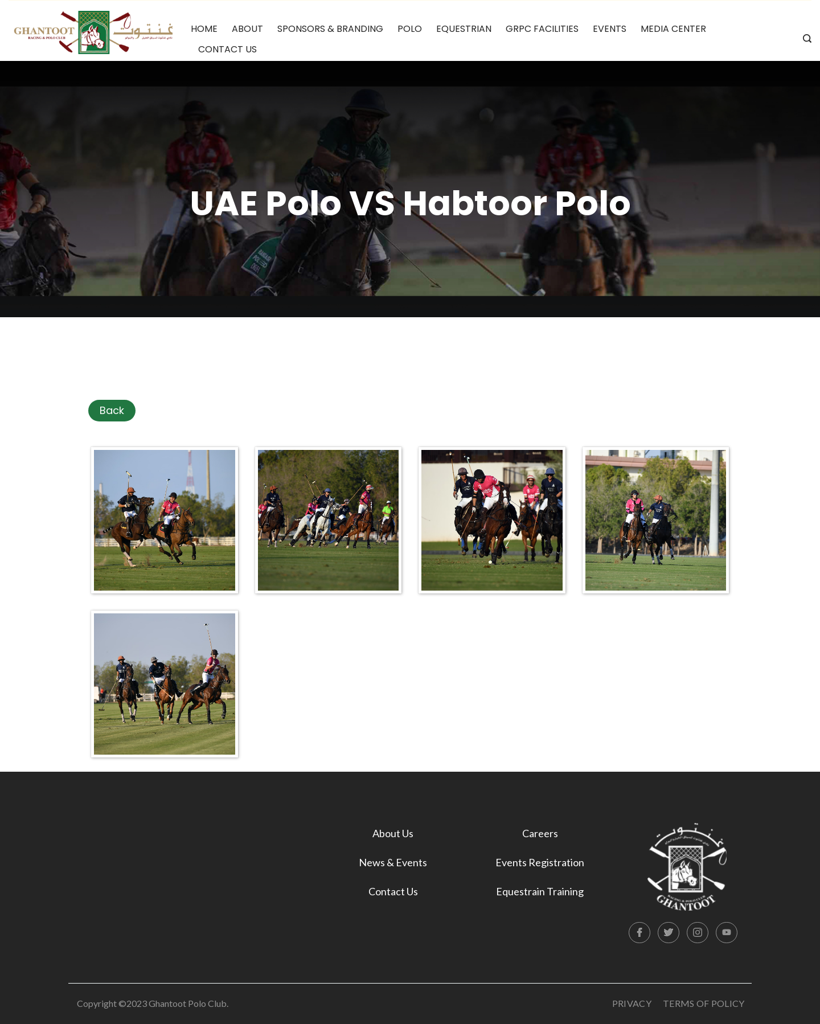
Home (204, 28)
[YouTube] (726, 933)
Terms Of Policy (704, 1003)
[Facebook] (639, 933)
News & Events (393, 862)
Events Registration (539, 862)
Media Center (673, 28)
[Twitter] (668, 933)
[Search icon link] (804, 39)
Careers (540, 833)
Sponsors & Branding (330, 28)
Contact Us (227, 49)
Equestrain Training (540, 891)
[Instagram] (697, 933)
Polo (409, 28)
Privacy (631, 1003)
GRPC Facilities (542, 28)
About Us (392, 833)
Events (609, 28)
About (247, 28)
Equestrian (463, 28)
